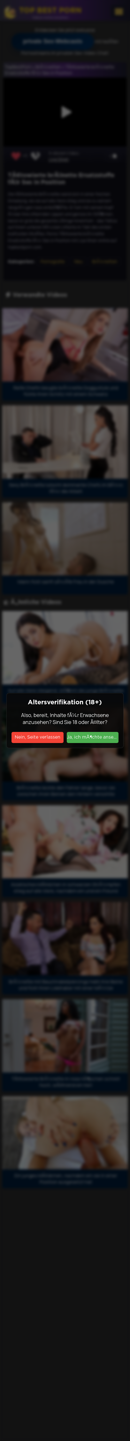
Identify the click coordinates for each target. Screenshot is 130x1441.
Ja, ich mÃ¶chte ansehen (93, 737)
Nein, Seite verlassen (37, 737)
